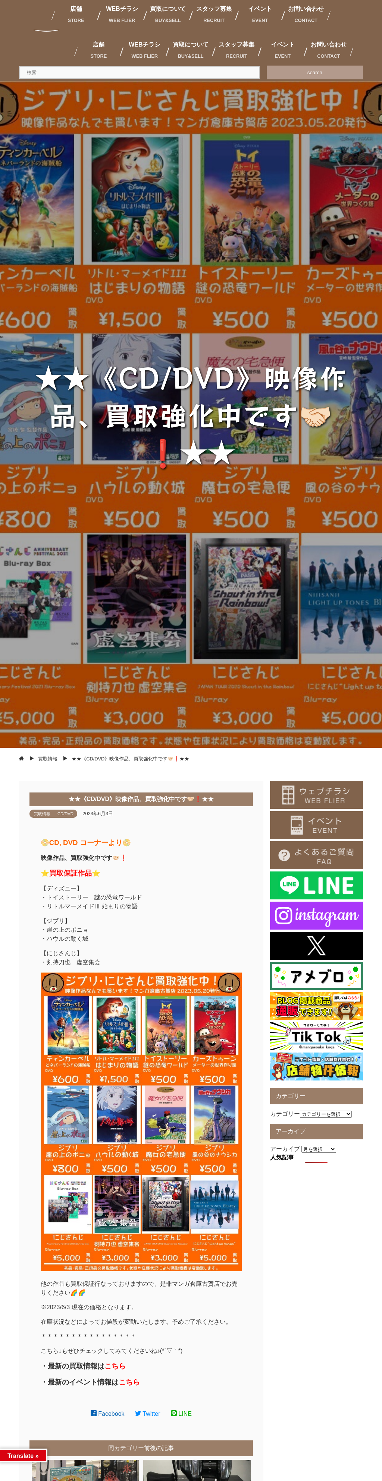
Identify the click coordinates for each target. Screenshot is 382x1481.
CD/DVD (65, 813)
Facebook (108, 1414)
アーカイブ (285, 1149)
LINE (181, 1414)
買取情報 (42, 813)
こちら (115, 1366)
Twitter (147, 1414)
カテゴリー (285, 1114)
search (314, 72)
